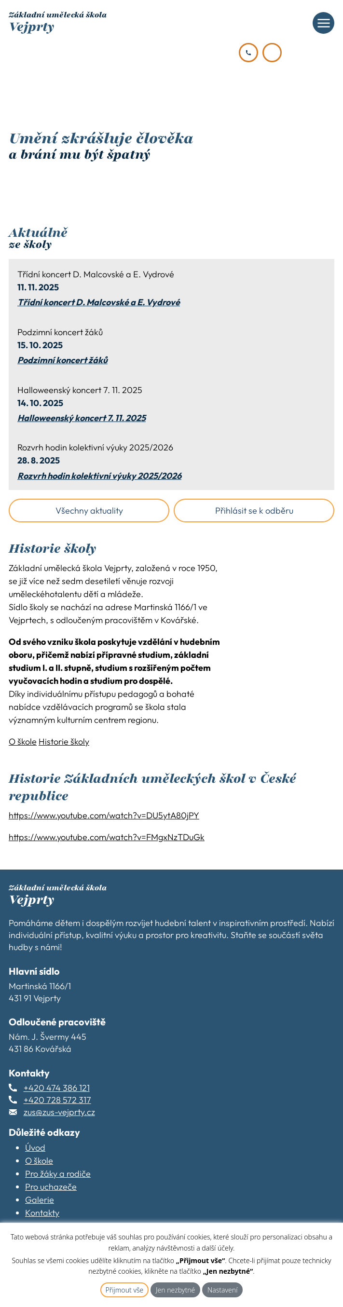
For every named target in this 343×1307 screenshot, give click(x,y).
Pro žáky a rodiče (58, 1173)
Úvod (35, 1147)
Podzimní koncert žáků (62, 360)
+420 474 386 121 (57, 1087)
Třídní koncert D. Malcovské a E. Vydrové (98, 302)
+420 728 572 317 (57, 1099)
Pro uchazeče (51, 1186)
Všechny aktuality (89, 510)
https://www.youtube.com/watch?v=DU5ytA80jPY (104, 815)
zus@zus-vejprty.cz (59, 1111)
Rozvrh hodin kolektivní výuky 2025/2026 (99, 476)
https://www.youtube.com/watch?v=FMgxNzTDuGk (107, 837)
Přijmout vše (125, 1289)
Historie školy (64, 741)
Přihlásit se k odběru (254, 510)
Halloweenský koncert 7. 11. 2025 (81, 418)
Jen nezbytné (175, 1289)
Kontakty (42, 1212)
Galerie (39, 1199)
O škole (23, 741)
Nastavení (222, 1289)
